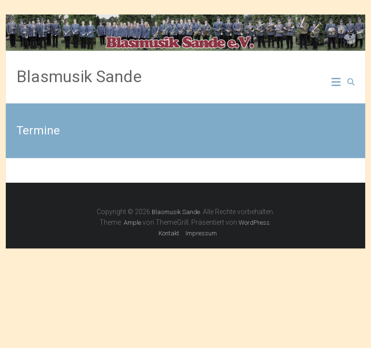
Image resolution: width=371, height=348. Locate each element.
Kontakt (168, 233)
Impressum (201, 233)
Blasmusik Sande (79, 76)
